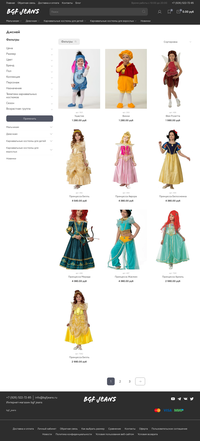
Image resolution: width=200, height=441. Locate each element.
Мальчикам (14, 20)
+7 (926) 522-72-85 (183, 2)
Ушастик (79, 115)
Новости (47, 434)
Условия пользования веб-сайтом (115, 434)
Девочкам (33, 20)
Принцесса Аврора (126, 196)
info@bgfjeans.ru (46, 397)
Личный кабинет (47, 428)
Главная (10, 2)
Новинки (145, 20)
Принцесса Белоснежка (173, 196)
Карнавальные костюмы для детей (65, 20)
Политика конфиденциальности (74, 434)
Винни (126, 115)
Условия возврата (148, 434)
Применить (29, 118)
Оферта (143, 428)
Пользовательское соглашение (169, 428)
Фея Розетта (173, 115)
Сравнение (114, 428)
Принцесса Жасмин (126, 276)
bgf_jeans (11, 410)
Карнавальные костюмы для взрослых (113, 20)
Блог (78, 2)
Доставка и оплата (48, 2)
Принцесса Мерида (79, 276)
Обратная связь (26, 2)
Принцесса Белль (79, 196)
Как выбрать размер (93, 428)
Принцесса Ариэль (173, 276)
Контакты (67, 2)
